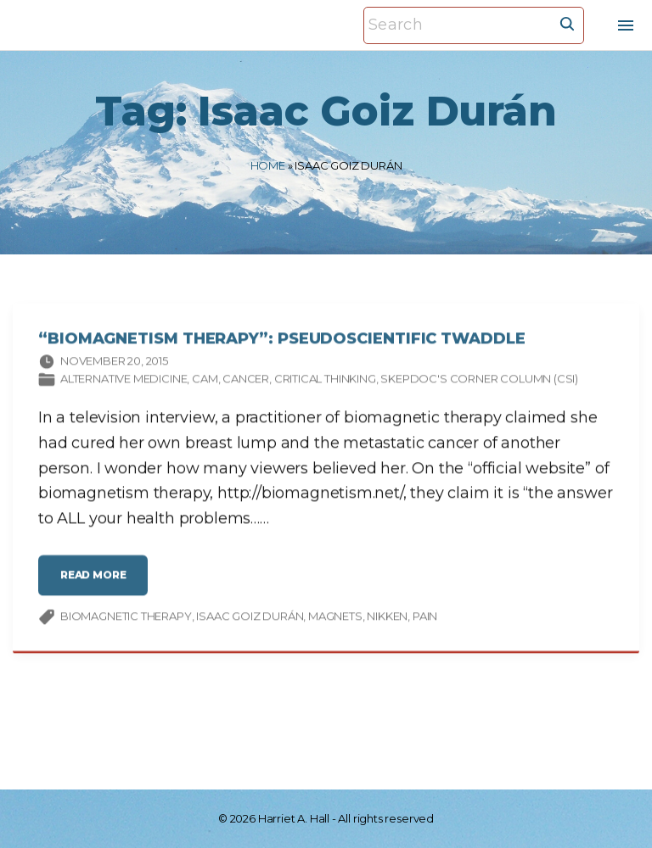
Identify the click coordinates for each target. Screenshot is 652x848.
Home (267, 165)
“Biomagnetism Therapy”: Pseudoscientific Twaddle (282, 341)
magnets (335, 618)
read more (98, 584)
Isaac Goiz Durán (249, 618)
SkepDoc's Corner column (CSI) (479, 381)
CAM (204, 381)
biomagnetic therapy (126, 618)
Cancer (245, 381)
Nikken (387, 618)
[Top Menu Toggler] (625, 25)
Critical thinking (325, 381)
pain (425, 618)
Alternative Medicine (123, 381)
